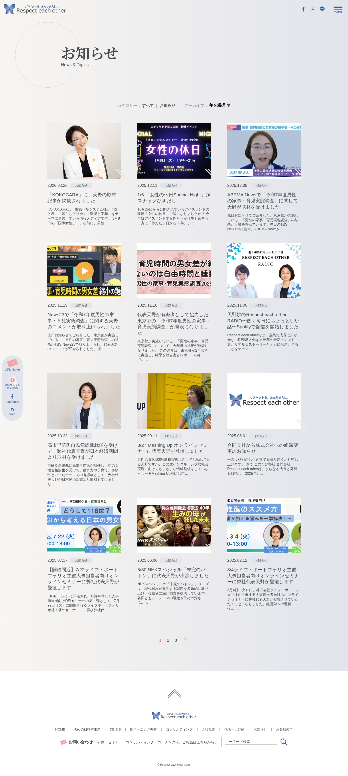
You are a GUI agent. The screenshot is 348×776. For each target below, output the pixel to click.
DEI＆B (115, 729)
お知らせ (168, 105)
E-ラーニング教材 (143, 729)
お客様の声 (284, 729)
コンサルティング (179, 729)
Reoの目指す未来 (87, 729)
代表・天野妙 (234, 729)
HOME (60, 729)
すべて (148, 105)
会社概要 (208, 729)
